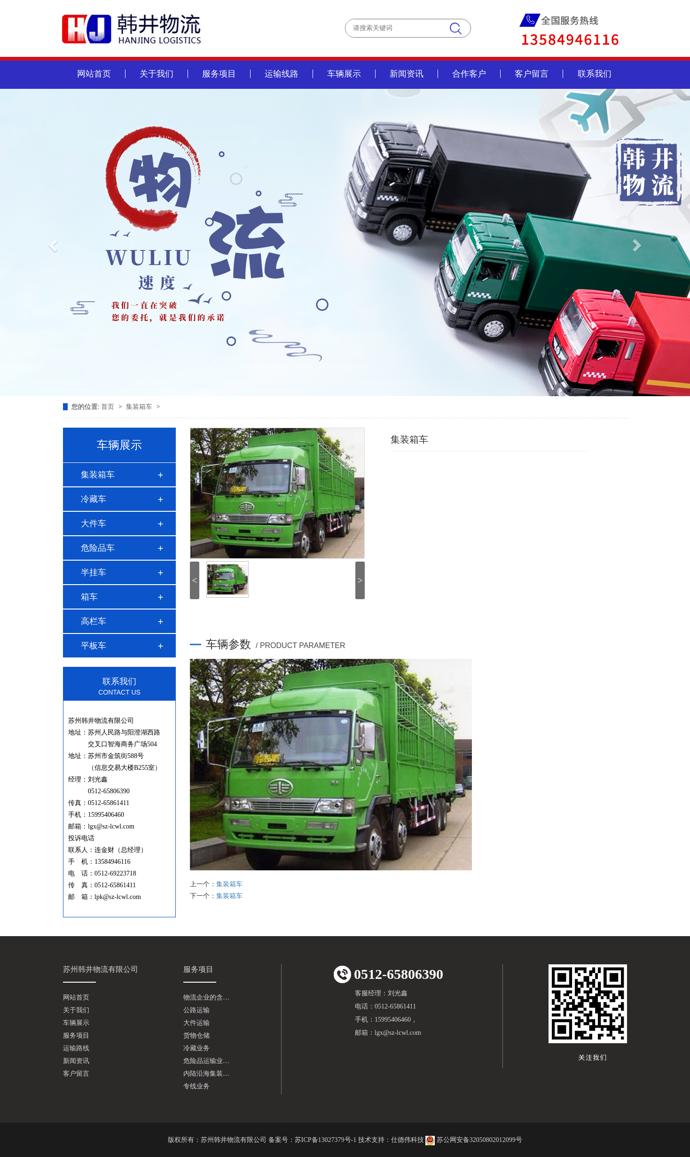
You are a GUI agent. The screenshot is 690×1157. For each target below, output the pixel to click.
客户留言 (532, 74)
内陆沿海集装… (206, 1073)
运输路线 (76, 1048)
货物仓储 (196, 1035)
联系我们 (595, 74)
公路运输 (196, 1010)
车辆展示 (344, 74)
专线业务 (196, 1086)
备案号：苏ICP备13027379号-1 (312, 1139)
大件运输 (196, 1022)
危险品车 (98, 548)
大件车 (93, 523)
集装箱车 (140, 406)
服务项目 (219, 74)
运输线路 (281, 74)
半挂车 (93, 572)
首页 (108, 406)
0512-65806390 (388, 974)
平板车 (93, 645)
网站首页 (94, 74)
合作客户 (469, 74)
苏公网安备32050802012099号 (473, 1139)
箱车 (89, 597)
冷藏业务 (196, 1048)
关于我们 (156, 74)
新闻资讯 (406, 74)
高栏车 (93, 621)
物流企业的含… (206, 997)
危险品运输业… (206, 1060)
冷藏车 (93, 499)
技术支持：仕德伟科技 (391, 1139)
